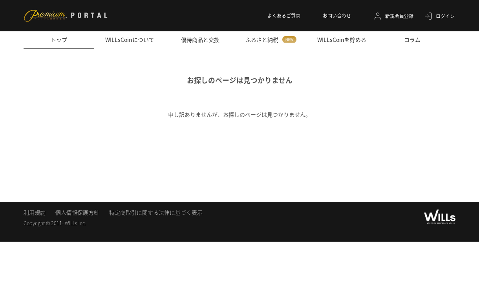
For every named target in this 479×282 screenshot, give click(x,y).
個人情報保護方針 (77, 212)
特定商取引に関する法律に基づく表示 (156, 212)
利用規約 (35, 212)
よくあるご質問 (283, 15)
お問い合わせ (337, 15)
